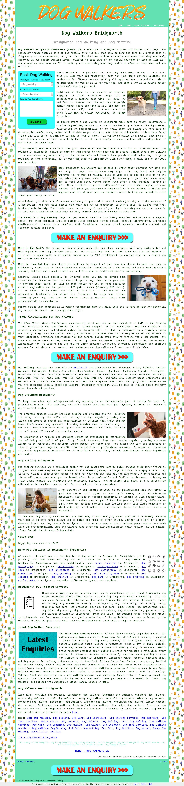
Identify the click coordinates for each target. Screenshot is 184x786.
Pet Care (74, 728)
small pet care (108, 566)
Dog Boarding (149, 718)
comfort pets (26, 580)
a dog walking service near (82, 675)
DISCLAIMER (159, 25)
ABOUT (137, 25)
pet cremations (59, 570)
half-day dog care (102, 607)
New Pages (30, 761)
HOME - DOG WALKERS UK (92, 750)
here (75, 712)
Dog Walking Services (124, 718)
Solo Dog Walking (38, 718)
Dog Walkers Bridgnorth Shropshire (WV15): (47, 49)
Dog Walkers (70, 721)
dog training (59, 577)
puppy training (105, 563)
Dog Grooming (55, 725)
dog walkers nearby (30, 665)
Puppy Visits (49, 721)
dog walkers (88, 168)
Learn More (139, 784)
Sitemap (20, 761)
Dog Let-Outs (111, 725)
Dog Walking (110, 721)
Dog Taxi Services (135, 725)
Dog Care (78, 718)
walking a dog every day (62, 661)
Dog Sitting (61, 718)
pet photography (105, 570)
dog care (97, 577)
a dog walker (131, 559)
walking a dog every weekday (99, 640)
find (28, 695)
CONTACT (147, 25)
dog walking (75, 125)
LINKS (128, 25)
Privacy (164, 761)
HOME (120, 25)
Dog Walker (93, 725)
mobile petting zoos (106, 573)
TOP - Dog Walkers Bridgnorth (37, 737)
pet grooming (135, 577)
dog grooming (84, 401)
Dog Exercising (97, 718)
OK (150, 784)
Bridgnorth (80, 367)
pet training (65, 566)
